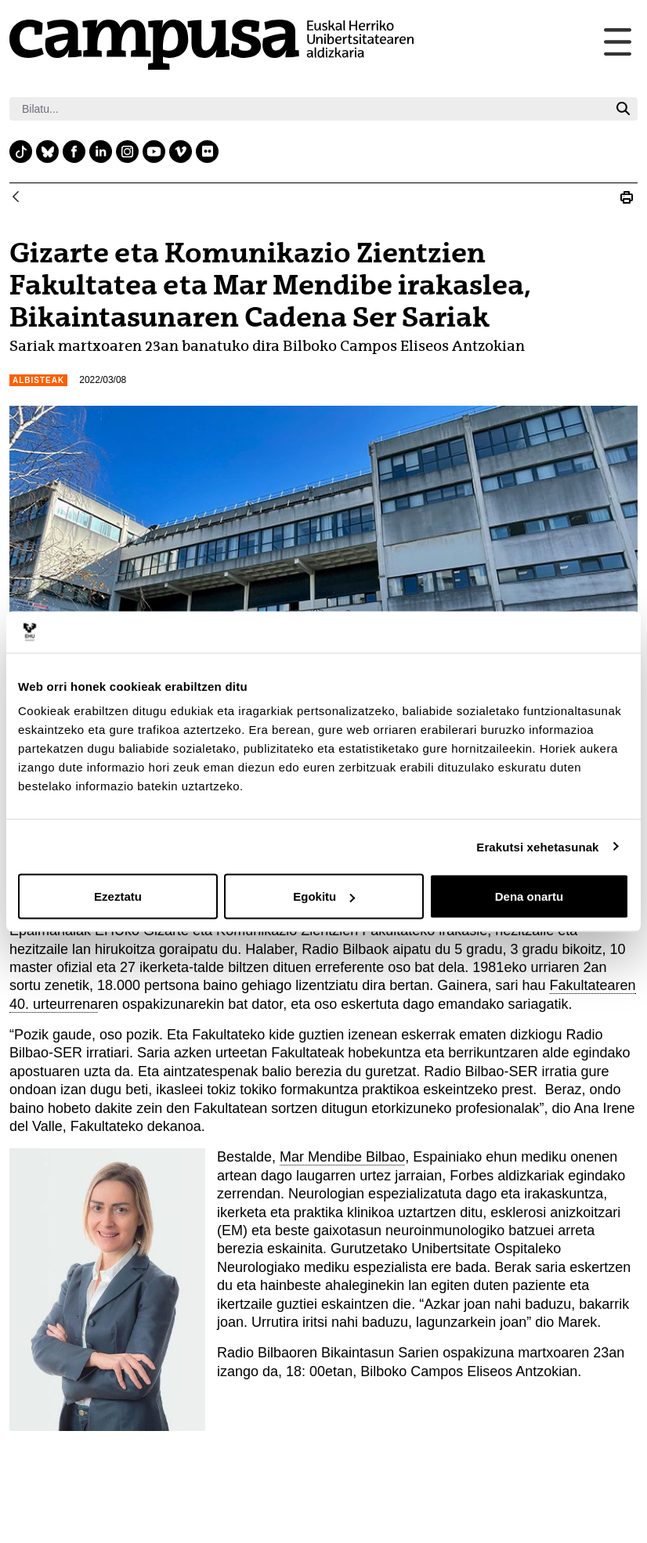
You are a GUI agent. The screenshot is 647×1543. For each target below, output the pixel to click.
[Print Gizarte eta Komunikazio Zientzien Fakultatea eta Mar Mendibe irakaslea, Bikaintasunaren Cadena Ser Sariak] (627, 197)
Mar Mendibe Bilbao (342, 1157)
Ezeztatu (118, 896)
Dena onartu (529, 896)
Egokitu (324, 896)
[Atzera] (15, 198)
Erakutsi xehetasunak (537, 846)
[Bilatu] (309, 109)
